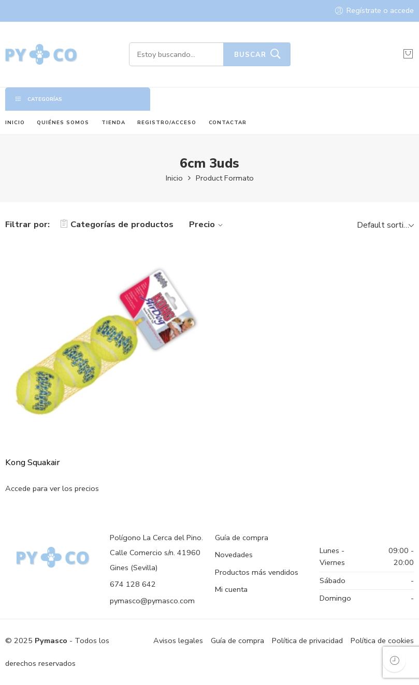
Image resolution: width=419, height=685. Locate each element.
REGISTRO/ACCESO (166, 122)
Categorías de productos (117, 224)
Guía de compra (241, 537)
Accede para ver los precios (52, 488)
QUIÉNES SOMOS (63, 122)
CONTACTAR (228, 122)
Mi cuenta (231, 589)
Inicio (174, 178)
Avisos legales (178, 640)
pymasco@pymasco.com (152, 600)
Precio (207, 224)
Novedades (234, 554)
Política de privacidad (307, 640)
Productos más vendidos (256, 572)
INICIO (15, 122)
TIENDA (113, 122)
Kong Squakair (32, 462)
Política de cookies (382, 640)
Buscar (250, 54)
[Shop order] (384, 224)
